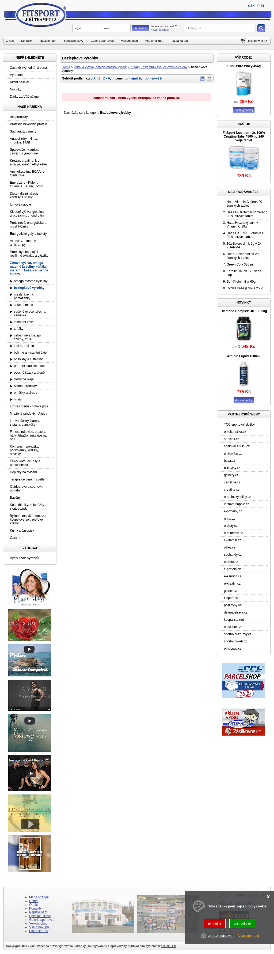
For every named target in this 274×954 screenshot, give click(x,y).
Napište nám (48, 40)
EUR (260, 6)
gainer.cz (230, 591)
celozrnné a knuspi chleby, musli (27, 337)
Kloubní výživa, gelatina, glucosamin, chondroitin (27, 213)
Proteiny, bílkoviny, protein (28, 124)
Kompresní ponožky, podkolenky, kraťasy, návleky (24, 450)
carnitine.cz (232, 482)
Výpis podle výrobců (24, 558)
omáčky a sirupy (25, 393)
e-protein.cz (232, 569)
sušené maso (23, 305)
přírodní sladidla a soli (29, 366)
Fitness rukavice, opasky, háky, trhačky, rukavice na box (28, 435)
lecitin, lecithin (24, 346)
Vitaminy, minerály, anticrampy (23, 243)
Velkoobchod (129, 40)
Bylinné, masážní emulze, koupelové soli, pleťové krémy (28, 519)
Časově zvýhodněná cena (28, 68)
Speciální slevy (73, 40)
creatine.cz (231, 489)
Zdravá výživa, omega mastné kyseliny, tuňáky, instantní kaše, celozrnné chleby (131, 67)
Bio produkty (19, 117)
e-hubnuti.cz (232, 648)
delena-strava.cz (236, 612)
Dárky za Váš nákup (24, 97)
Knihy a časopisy (22, 530)
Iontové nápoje (20, 204)
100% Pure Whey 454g (244, 66)
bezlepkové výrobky (29, 288)
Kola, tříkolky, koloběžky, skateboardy (27, 506)
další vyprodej (244, 110)
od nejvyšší (153, 78)
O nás (10, 40)
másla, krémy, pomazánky (24, 296)
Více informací (248, 936)
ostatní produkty (25, 386)
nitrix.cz (229, 518)
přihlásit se (141, 28)
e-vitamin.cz (232, 540)
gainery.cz (231, 475)
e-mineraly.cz (233, 533)
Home (66, 67)
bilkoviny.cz (232, 468)
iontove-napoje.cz (236, 504)
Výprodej (16, 75)
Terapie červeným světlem (28, 479)
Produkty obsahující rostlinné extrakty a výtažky (29, 254)
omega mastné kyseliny (30, 281)
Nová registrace (160, 29)
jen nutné (214, 923)
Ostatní (15, 538)
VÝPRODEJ (243, 57)
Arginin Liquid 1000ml (243, 356)
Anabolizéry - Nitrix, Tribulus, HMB (24, 140)
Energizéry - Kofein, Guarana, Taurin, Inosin (26, 184)
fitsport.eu (231, 598)
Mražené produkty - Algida (28, 413)
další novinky (243, 400)
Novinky (15, 89)
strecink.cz (231, 439)
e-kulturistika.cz (235, 432)
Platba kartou (179, 40)
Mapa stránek (39, 897)
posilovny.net (233, 605)
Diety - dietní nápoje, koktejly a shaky (24, 195)
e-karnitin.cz (232, 576)
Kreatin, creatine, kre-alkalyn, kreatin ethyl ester (28, 162)
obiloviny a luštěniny (28, 359)
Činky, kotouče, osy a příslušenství (25, 463)
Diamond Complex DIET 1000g (243, 311)
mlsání (18, 399)
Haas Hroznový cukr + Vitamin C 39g (242, 224)
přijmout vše (242, 923)
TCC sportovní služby (239, 424)
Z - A (106, 78)
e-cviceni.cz (232, 627)
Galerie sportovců (102, 40)
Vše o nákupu (154, 40)
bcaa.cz (229, 461)
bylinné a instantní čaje (30, 352)
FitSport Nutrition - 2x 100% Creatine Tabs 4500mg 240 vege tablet (244, 136)
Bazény (15, 497)
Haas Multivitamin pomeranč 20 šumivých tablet (247, 214)
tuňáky (18, 329)
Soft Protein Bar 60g (241, 281)
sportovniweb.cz (235, 641)
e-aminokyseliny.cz (237, 497)
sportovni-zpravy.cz (237, 634)
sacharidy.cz (233, 554)
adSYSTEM (168, 946)
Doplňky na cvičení (23, 472)
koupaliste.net (234, 620)
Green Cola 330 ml (240, 264)
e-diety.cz (230, 526)
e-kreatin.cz (232, 583)
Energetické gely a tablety (28, 234)
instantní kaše (24, 322)
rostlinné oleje (24, 379)
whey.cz (229, 547)
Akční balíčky (19, 82)
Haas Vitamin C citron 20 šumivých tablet (244, 203)
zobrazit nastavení (221, 936)
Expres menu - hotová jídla (29, 406)
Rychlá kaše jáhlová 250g (245, 288)
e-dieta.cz (231, 562)
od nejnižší (132, 78)
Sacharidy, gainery (23, 131)
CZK (251, 6)
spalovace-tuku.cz (237, 446)
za (259, 41)
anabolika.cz (233, 453)
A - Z (96, 78)
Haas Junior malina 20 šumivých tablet (242, 256)
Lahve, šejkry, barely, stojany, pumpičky (25, 422)
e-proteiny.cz (233, 511)
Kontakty (27, 40)
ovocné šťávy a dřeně (29, 372)
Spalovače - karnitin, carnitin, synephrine (24, 151)
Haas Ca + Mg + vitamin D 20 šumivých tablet (245, 235)
